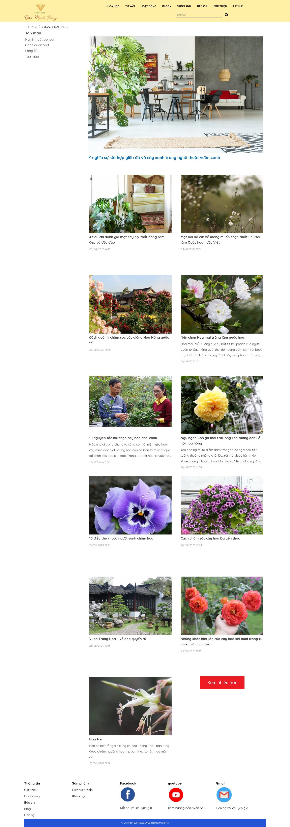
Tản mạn (59, 26)
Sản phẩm (80, 783)
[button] (166, 6)
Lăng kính (32, 51)
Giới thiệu (30, 790)
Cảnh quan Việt (37, 45)
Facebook (128, 783)
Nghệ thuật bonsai (39, 39)
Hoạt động (32, 796)
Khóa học (79, 796)
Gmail (220, 783)
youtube (175, 783)
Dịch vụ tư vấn (82, 790)
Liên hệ (29, 815)
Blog (27, 809)
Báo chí (29, 802)
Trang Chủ (32, 26)
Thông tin (32, 783)
